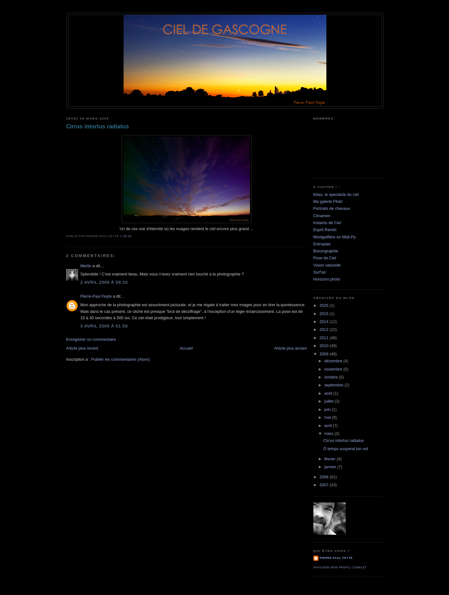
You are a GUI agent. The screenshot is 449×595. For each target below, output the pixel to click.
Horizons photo (327, 279)
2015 (324, 313)
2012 (324, 329)
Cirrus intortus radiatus (97, 126)
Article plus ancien (290, 348)
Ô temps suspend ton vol (345, 448)
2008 (324, 477)
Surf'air (319, 272)
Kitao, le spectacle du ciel (336, 194)
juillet (329, 401)
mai (328, 417)
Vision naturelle (327, 265)
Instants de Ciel (327, 222)
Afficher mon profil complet (340, 567)
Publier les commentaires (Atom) (120, 359)
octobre (331, 377)
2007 (324, 484)
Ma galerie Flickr (328, 201)
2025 (324, 305)
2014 (324, 321)
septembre (334, 385)
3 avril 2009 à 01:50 (104, 326)
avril (328, 425)
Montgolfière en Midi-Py (334, 237)
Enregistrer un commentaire (91, 339)
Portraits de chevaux (331, 208)
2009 (324, 354)
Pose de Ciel (324, 257)
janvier (330, 466)
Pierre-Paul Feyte (96, 296)
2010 (324, 345)
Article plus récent (82, 348)
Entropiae (322, 244)
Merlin (86, 265)
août (328, 393)
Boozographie (325, 251)
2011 (324, 337)
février (330, 458)
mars (329, 433)
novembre (333, 369)
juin (327, 409)
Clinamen (321, 215)
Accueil (186, 348)
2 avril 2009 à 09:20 (104, 282)
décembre (333, 361)
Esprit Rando (325, 229)
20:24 (127, 236)
